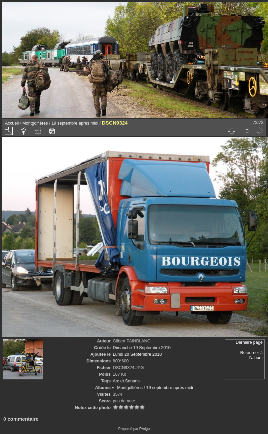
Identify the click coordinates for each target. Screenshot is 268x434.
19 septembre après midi (74, 123)
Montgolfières (35, 123)
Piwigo (144, 429)
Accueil (12, 123)
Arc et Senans (126, 380)
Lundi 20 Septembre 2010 (137, 354)
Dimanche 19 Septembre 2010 (142, 347)
